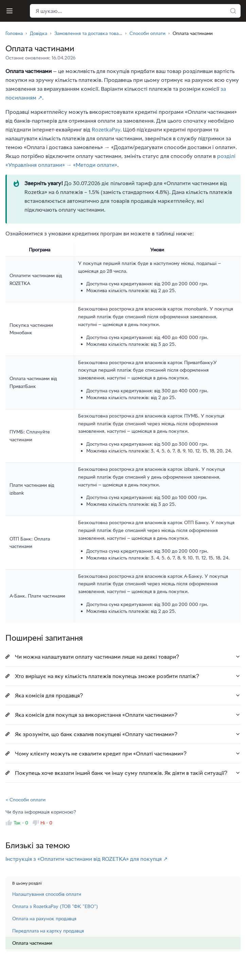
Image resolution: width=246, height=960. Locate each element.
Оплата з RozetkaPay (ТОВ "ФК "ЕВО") (55, 906)
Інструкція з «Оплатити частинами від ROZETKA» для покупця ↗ (86, 858)
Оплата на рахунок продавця (44, 918)
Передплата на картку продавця (48, 931)
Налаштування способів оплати (46, 894)
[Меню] (9, 11)
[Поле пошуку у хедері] (135, 11)
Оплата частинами (32, 943)
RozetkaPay (106, 129)
